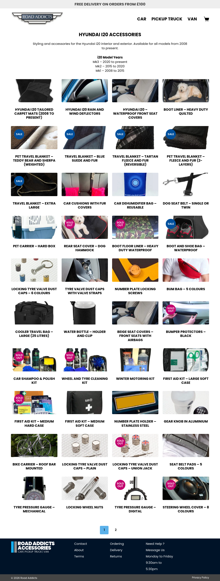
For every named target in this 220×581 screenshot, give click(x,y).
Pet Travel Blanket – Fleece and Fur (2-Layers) (186, 160)
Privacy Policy (200, 577)
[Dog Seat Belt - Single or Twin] (186, 184)
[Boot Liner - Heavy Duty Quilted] (186, 90)
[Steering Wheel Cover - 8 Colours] (186, 488)
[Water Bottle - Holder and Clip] (85, 312)
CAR (141, 19)
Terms (79, 556)
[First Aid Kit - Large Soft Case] (186, 359)
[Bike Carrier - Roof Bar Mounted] (34, 445)
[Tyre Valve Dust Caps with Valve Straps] (85, 270)
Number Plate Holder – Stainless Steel (135, 423)
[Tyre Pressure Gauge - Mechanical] (34, 488)
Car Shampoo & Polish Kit (34, 380)
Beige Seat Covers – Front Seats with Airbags (135, 335)
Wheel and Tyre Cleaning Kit (85, 380)
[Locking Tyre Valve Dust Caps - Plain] (85, 445)
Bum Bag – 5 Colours (186, 289)
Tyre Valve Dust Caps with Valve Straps (84, 291)
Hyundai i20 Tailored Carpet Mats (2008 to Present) (34, 113)
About (79, 550)
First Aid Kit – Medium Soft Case (84, 423)
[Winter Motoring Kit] (135, 359)
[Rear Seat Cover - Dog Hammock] (85, 227)
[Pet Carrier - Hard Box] (34, 227)
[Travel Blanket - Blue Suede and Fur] (85, 137)
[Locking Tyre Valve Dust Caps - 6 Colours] (34, 270)
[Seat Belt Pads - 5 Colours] (186, 445)
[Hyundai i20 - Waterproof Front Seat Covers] (135, 90)
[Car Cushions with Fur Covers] (85, 184)
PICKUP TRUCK (166, 19)
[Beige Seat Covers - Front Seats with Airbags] (135, 312)
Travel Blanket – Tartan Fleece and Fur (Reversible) (135, 160)
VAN (192, 19)
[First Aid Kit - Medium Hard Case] (34, 402)
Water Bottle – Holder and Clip (85, 333)
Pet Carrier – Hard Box (34, 246)
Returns (116, 556)
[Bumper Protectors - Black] (186, 312)
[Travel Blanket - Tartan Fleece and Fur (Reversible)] (135, 137)
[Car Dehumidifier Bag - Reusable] (135, 184)
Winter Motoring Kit (135, 378)
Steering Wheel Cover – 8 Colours (186, 509)
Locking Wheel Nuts (84, 507)
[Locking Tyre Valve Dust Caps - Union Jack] (135, 445)
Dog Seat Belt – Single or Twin (186, 205)
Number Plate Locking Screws (135, 291)
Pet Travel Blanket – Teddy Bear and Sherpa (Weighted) (34, 160)
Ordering (117, 543)
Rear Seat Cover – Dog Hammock (85, 248)
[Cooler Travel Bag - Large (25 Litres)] (34, 312)
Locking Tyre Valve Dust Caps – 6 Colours (34, 291)
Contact (80, 543)
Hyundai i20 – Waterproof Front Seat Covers (135, 113)
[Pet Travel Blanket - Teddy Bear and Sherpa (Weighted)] (34, 137)
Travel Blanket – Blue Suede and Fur (85, 158)
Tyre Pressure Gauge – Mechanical (34, 509)
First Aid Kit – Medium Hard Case (34, 423)
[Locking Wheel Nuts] (85, 488)
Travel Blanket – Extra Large (34, 205)
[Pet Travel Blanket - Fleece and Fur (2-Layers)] (186, 137)
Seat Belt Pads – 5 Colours (186, 466)
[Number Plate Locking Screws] (135, 270)
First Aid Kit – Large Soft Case (185, 380)
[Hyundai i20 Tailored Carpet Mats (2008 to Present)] (34, 90)
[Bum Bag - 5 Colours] (186, 270)
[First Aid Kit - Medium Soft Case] (85, 402)
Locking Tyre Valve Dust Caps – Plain (84, 466)
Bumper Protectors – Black (186, 333)
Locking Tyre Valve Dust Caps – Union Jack (135, 466)
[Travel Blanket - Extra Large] (34, 184)
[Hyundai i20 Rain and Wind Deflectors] (85, 90)
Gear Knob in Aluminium (186, 421)
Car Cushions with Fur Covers (85, 205)
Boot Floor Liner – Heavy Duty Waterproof (135, 248)
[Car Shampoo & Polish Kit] (34, 359)
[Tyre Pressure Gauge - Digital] (135, 488)
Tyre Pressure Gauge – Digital (135, 509)
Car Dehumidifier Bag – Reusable (135, 205)
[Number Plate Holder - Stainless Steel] (135, 402)
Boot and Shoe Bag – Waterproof (186, 248)
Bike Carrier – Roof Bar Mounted (34, 466)
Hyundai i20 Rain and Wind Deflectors (84, 111)
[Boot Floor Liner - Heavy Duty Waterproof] (135, 227)
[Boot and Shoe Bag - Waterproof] (186, 227)
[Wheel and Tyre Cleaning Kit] (85, 359)
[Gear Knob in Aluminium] (186, 402)
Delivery (116, 550)
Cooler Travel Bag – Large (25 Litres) (34, 333)
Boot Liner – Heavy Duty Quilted (186, 111)
